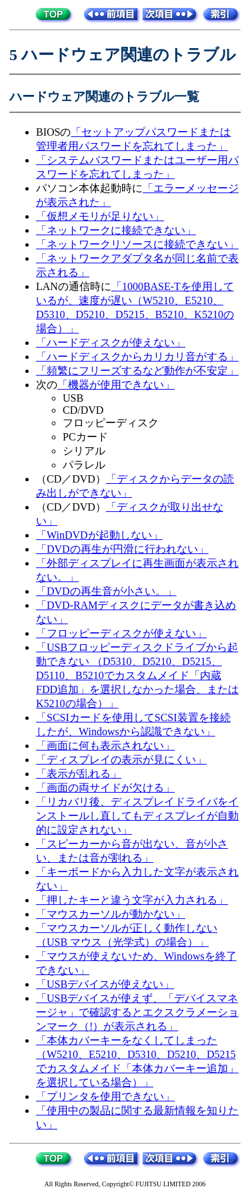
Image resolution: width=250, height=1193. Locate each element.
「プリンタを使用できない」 (105, 1096)
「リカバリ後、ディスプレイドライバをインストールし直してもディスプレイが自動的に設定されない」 (137, 815)
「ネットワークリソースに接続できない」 (137, 244)
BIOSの (53, 132)
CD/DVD (83, 410)
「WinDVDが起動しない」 (99, 535)
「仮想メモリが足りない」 (100, 216)
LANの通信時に (73, 286)
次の (46, 384)
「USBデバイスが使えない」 (105, 984)
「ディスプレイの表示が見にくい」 (121, 759)
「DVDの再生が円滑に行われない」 (122, 549)
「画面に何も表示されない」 (105, 745)
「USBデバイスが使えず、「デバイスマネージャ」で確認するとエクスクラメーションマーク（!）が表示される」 (137, 1012)
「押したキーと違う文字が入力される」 (132, 900)
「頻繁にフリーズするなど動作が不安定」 (137, 370)
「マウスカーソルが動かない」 (110, 914)
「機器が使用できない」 (116, 384)
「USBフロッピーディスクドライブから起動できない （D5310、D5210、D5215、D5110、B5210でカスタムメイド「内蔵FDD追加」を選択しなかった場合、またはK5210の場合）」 (137, 675)
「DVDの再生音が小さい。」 (106, 591)
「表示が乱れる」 (78, 773)
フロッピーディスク (111, 422)
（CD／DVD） (71, 479)
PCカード (85, 436)
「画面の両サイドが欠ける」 (105, 787)
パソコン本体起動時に (89, 188)
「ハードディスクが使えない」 (110, 342)
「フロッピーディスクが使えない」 (121, 633)
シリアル (84, 450)
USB (73, 398)
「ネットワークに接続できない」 (116, 230)
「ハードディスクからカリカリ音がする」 (137, 356)
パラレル (84, 465)
